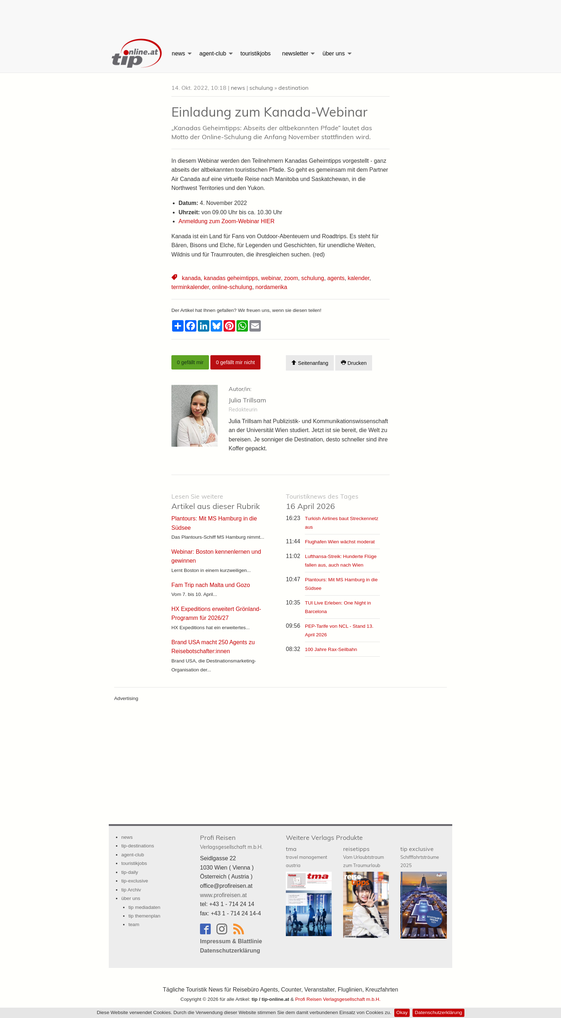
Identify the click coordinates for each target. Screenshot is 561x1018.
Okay (402, 1012)
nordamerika (271, 287)
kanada (191, 278)
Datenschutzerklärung (438, 1012)
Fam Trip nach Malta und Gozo (210, 585)
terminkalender (190, 287)
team (133, 924)
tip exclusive (419, 856)
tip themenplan (144, 916)
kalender (359, 278)
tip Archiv (131, 889)
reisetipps (363, 856)
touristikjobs (255, 53)
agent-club (212, 53)
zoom (291, 278)
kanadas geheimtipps (231, 278)
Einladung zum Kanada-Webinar (269, 112)
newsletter (295, 53)
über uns (333, 53)
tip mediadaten (144, 907)
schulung (261, 87)
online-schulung (232, 287)
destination (293, 87)
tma (306, 856)
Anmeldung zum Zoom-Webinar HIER (227, 221)
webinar (271, 278)
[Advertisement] (280, 16)
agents (336, 278)
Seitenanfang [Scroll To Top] (309, 363)
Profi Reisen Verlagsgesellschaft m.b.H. (338, 999)
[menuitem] (137, 54)
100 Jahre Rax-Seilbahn (331, 649)
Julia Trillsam (247, 400)
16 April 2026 (322, 501)
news (178, 53)
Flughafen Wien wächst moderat (340, 541)
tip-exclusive (134, 881)
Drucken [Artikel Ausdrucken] (354, 363)
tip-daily (129, 872)
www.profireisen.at (223, 895)
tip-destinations (137, 845)
